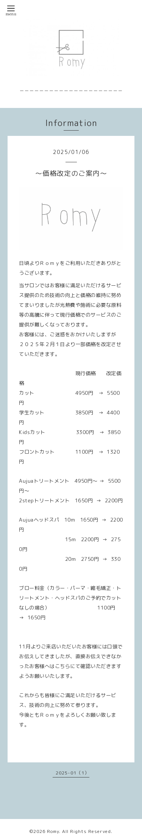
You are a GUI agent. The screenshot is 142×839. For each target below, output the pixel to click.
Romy (53, 831)
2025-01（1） (72, 773)
